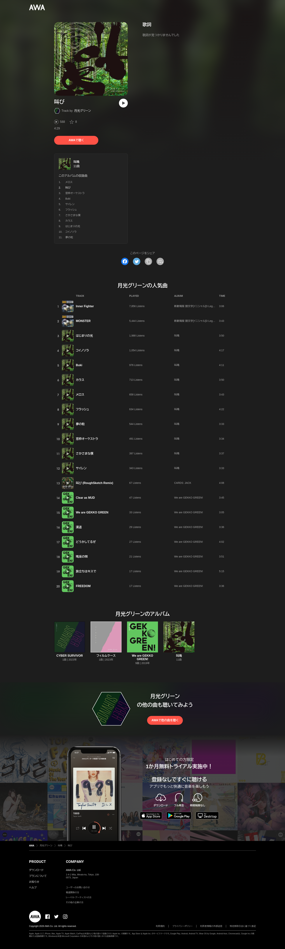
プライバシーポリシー (182, 926)
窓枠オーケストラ (75, 193)
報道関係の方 (72, 892)
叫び (70, 845)
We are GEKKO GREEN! (188, 497)
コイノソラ (71, 231)
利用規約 (160, 926)
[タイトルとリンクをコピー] (148, 261)
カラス (69, 220)
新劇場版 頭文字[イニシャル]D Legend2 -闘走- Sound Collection (210, 306)
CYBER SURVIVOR (69, 655)
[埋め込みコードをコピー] (160, 261)
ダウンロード (36, 870)
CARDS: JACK (182, 482)
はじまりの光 (72, 226)
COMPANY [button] (75, 861)
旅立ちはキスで (86, 571)
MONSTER (83, 321)
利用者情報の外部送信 (211, 926)
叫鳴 (76, 161)
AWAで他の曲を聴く (165, 720)
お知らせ (34, 881)
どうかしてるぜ (86, 541)
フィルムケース (106, 655)
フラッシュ (71, 209)
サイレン (69, 204)
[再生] (123, 103)
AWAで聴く (76, 140)
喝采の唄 (82, 556)
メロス (69, 182)
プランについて (38, 875)
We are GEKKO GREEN (92, 512)
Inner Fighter (85, 306)
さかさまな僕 (72, 215)
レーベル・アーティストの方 (79, 897)
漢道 (79, 527)
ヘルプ (33, 887)
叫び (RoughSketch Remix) (94, 483)
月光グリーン (82, 110)
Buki (67, 198)
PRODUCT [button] (37, 861)
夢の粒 (69, 237)
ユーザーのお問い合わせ (78, 887)
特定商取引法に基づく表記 (243, 926)
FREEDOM (83, 586)
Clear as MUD (85, 497)
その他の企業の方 (74, 902)
